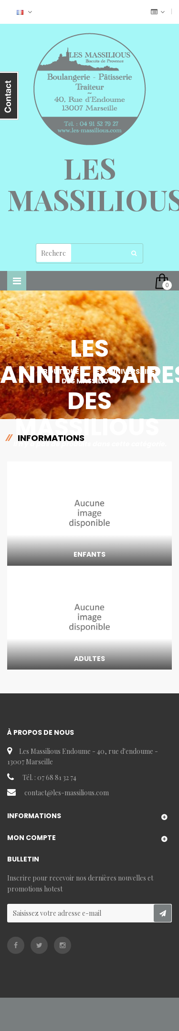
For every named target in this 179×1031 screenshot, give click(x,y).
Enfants (89, 554)
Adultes (89, 658)
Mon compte (31, 837)
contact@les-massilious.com (66, 792)
